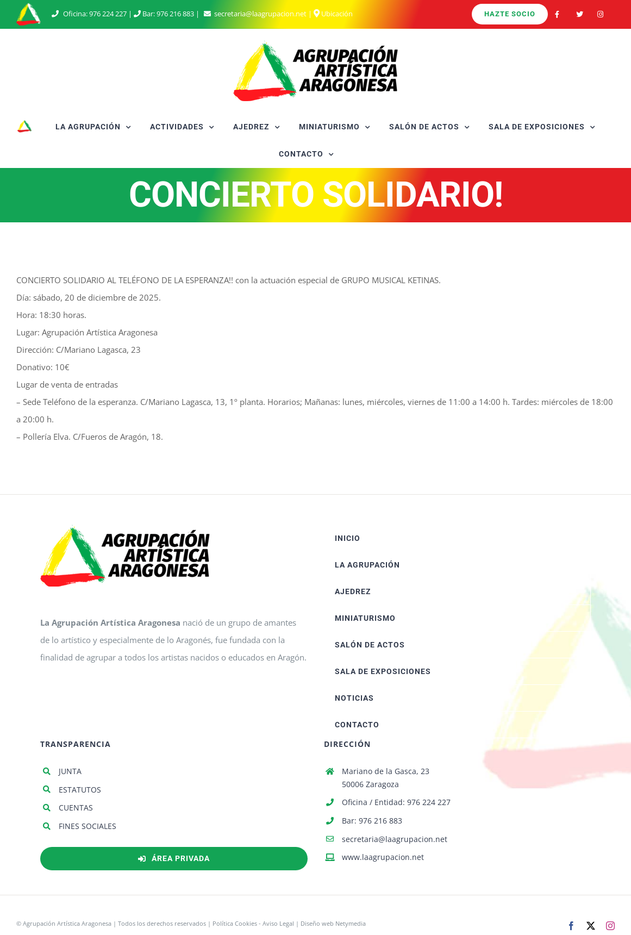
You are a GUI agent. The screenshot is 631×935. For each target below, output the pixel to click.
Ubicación (333, 13)
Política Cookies (235, 923)
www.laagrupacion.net (383, 857)
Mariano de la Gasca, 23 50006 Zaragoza (385, 777)
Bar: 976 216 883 (372, 820)
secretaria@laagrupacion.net (260, 13)
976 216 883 (175, 13)
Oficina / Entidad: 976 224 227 (396, 802)
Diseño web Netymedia (333, 923)
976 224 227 (108, 13)
